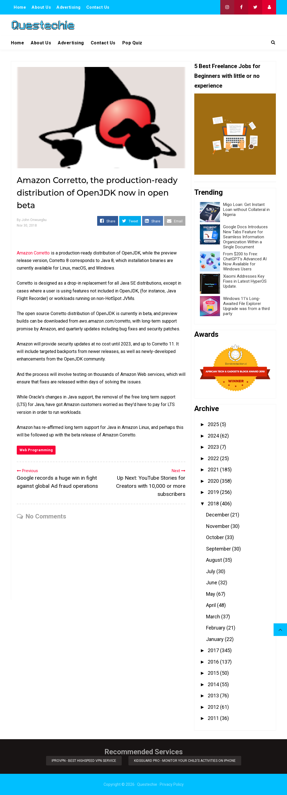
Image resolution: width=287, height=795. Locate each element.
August (214, 560)
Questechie (147, 784)
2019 (214, 492)
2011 (214, 718)
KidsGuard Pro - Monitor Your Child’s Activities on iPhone (185, 761)
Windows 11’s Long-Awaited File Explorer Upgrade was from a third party (246, 306)
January (215, 639)
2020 (214, 481)
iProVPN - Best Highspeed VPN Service (84, 761)
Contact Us (97, 7)
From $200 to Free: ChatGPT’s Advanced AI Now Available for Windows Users (245, 261)
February (216, 628)
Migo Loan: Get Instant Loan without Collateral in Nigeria (246, 209)
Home (20, 7)
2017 (214, 650)
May (211, 594)
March (213, 616)
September (219, 549)
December (218, 515)
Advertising (68, 7)
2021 (214, 469)
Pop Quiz (132, 42)
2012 (214, 707)
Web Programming (36, 450)
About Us (41, 7)
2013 (214, 695)
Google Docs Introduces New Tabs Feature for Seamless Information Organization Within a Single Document (245, 236)
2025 (214, 424)
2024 (214, 436)
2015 (214, 673)
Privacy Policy (172, 784)
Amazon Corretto (33, 253)
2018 (214, 503)
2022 (214, 458)
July (211, 571)
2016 (214, 662)
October (215, 537)
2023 (214, 447)
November (218, 526)
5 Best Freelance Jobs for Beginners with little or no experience (227, 76)
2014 (214, 684)
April (211, 605)
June (212, 582)
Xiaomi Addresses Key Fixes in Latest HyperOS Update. (245, 281)
